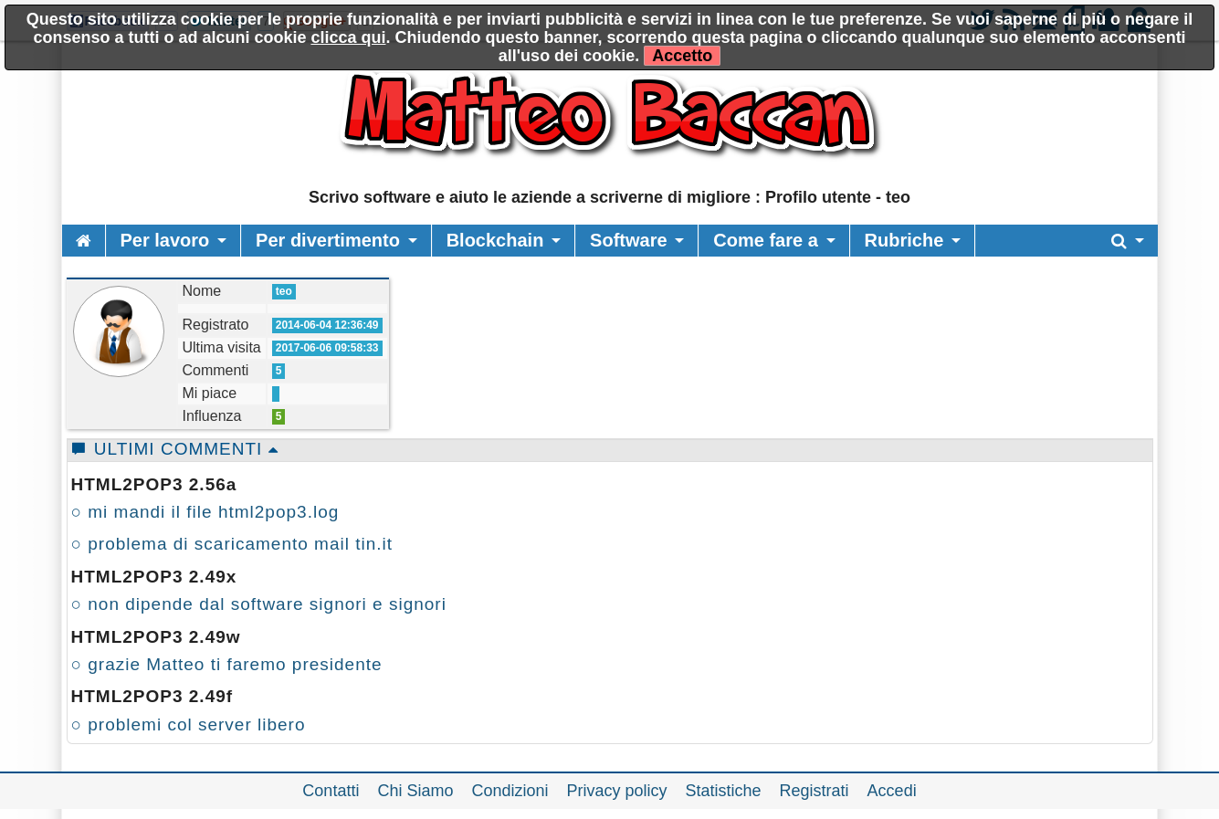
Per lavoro (165, 240)
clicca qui (347, 37)
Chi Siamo (415, 791)
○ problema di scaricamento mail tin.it (232, 543)
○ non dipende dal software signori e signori (259, 604)
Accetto (682, 56)
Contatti (330, 791)
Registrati (814, 791)
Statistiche (724, 791)
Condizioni (509, 791)
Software (628, 240)
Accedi (892, 791)
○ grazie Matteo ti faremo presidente (227, 664)
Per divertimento (328, 240)
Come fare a (765, 240)
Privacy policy (617, 791)
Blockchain (495, 240)
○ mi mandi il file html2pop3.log (205, 511)
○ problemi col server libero (188, 724)
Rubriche (904, 240)
